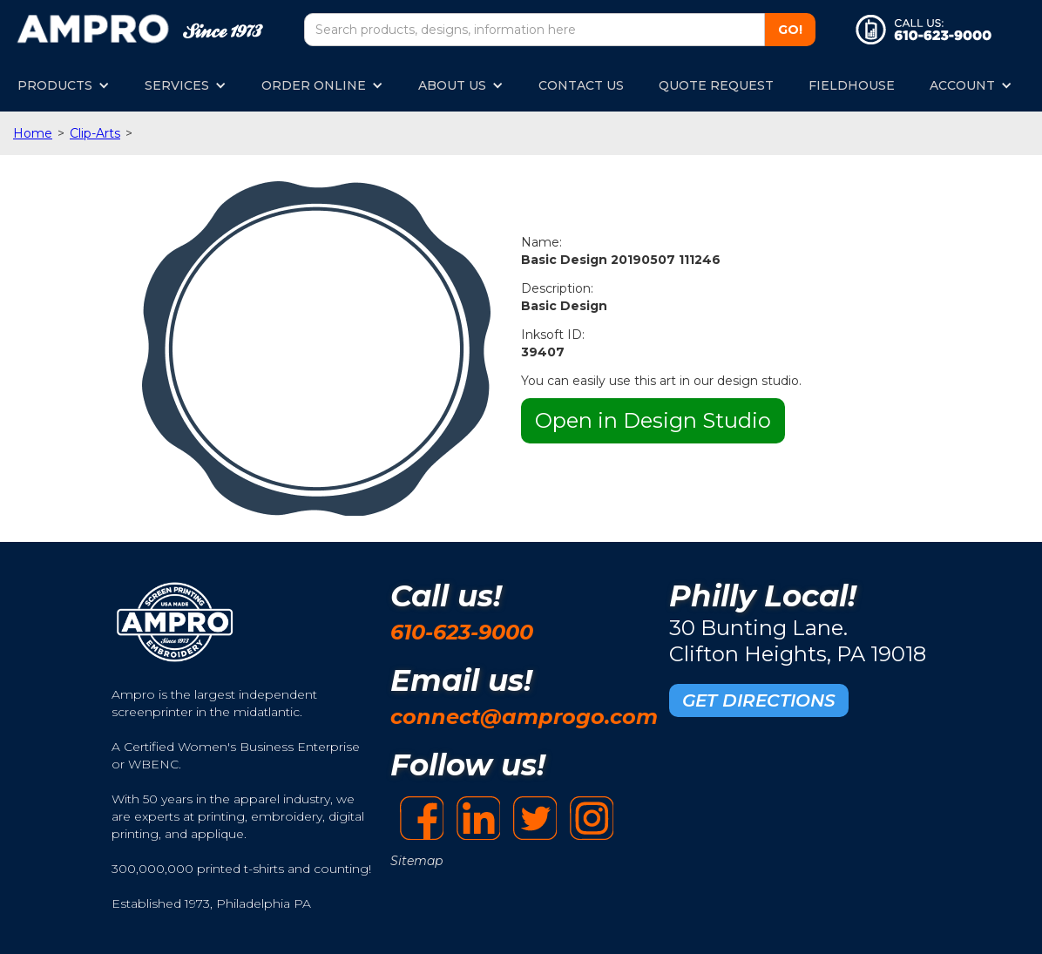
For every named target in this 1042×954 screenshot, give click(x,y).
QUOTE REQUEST (716, 85)
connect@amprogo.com (524, 716)
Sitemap (416, 861)
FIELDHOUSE (852, 85)
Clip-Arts (95, 133)
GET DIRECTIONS (759, 700)
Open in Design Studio (653, 420)
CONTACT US (581, 85)
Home (32, 133)
